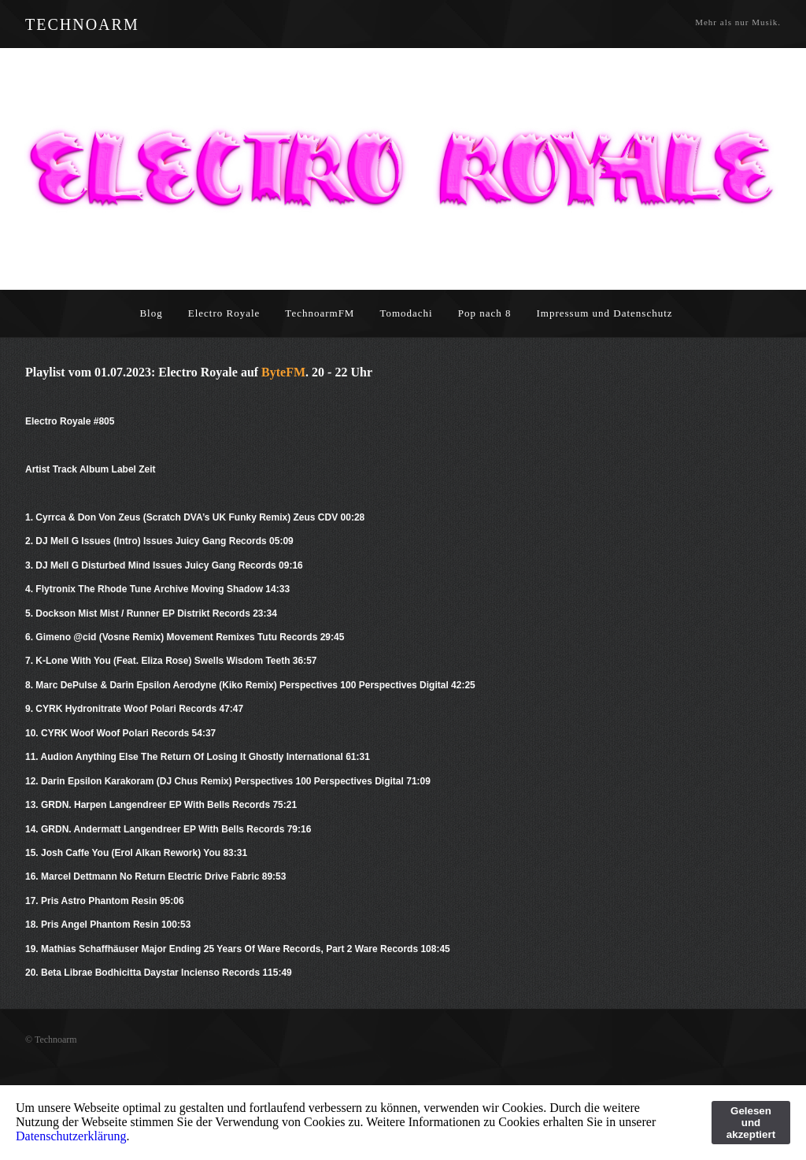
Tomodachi (405, 313)
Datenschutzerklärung (71, 1136)
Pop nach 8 (485, 313)
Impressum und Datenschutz (605, 313)
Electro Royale (224, 313)
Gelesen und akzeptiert (751, 1122)
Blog (150, 313)
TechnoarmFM (319, 313)
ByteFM (283, 372)
